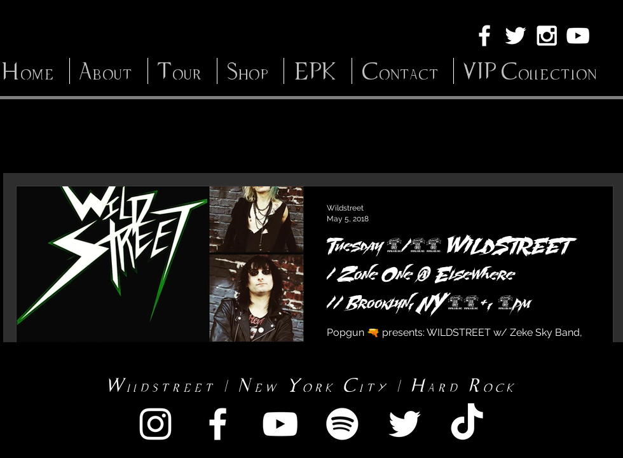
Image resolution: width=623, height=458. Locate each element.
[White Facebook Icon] (484, 36)
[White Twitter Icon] (516, 36)
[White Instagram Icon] (547, 36)
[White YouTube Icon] (578, 36)
